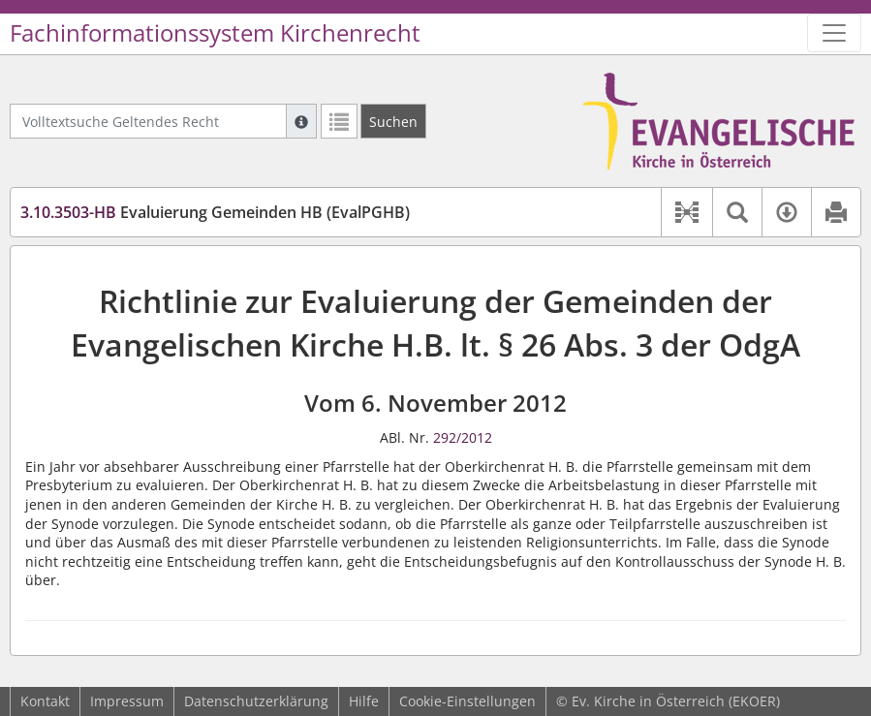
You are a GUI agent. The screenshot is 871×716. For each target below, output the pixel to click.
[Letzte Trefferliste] (339, 121)
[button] (686, 212)
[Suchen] (393, 121)
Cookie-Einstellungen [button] (467, 701)
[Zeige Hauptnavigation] (834, 33)
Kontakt (45, 701)
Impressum (127, 701)
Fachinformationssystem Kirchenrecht (215, 32)
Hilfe (364, 701)
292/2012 (462, 437)
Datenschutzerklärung (256, 701)
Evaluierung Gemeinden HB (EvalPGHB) (215, 212)
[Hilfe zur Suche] (301, 121)
